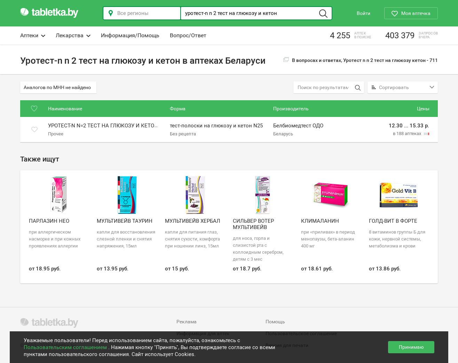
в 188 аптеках (407, 133)
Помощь (275, 321)
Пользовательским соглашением (66, 347)
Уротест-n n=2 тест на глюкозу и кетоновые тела (117, 126)
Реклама (186, 321)
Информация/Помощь (130, 35)
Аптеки (32, 35)
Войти (363, 13)
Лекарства (73, 35)
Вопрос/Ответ (188, 35)
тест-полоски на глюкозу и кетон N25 (216, 126)
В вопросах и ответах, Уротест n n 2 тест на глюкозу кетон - (360, 60)
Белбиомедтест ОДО (298, 126)
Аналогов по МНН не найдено (57, 87)
